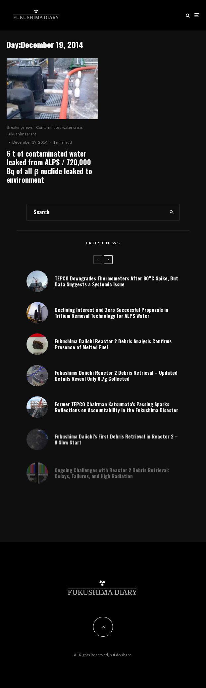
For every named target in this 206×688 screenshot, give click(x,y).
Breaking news (20, 127)
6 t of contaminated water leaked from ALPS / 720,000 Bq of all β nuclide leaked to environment (49, 166)
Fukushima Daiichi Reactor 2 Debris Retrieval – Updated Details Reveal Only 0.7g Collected (116, 377)
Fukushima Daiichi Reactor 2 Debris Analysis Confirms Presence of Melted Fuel (113, 344)
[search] (172, 212)
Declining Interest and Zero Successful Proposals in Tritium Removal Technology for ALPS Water (111, 313)
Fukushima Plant (21, 133)
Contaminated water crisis (59, 127)
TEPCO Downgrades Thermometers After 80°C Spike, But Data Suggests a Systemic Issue (116, 281)
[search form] (96, 212)
